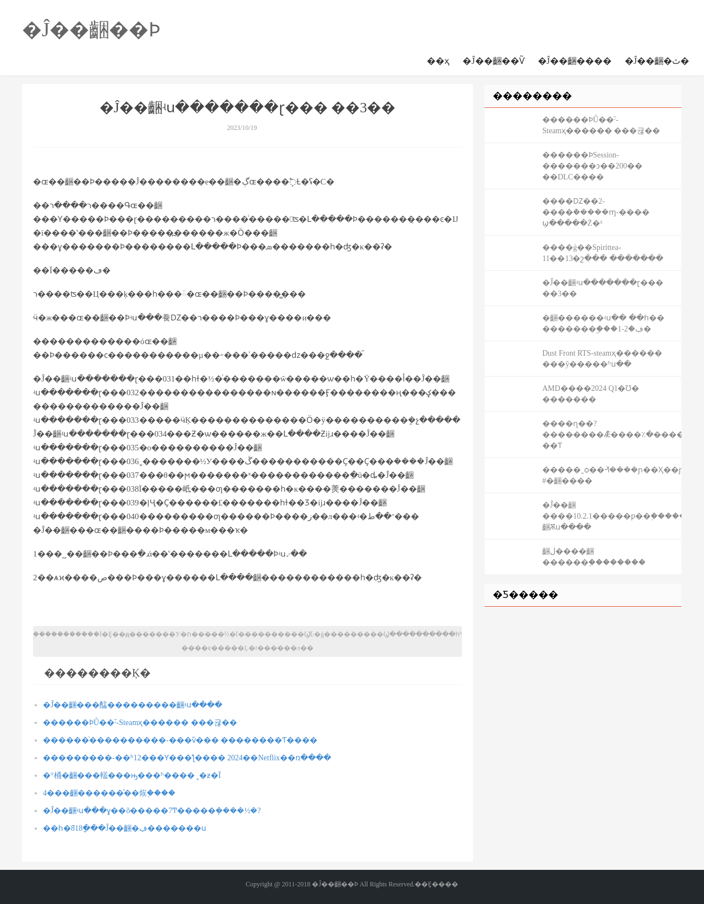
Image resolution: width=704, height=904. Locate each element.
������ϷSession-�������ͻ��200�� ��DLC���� (592, 166)
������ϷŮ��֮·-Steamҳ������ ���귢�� (140, 722)
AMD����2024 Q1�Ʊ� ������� (590, 394)
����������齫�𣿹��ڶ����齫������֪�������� (594, 557)
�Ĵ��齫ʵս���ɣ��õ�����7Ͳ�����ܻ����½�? (152, 811)
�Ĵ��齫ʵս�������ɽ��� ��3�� (602, 288)
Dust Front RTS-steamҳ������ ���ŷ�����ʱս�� (602, 358)
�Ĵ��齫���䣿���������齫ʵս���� (132, 705)
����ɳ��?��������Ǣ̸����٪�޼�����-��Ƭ (611, 435)
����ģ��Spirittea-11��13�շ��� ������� (602, 253)
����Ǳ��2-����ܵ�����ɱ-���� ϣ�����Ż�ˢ (596, 212)
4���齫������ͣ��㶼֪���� (109, 793)
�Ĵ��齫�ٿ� (657, 61)
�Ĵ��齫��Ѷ (493, 61)
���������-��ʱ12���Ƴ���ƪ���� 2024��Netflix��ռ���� (187, 758)
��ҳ (438, 61)
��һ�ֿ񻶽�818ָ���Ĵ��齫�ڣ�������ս (124, 828)
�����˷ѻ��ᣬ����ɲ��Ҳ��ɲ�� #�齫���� (611, 475)
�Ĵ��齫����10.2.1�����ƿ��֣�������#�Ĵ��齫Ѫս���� (611, 516)
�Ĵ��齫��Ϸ (91, 30)
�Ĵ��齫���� (575, 61)
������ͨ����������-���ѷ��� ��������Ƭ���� (180, 740)
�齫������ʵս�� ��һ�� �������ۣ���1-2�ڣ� (603, 323)
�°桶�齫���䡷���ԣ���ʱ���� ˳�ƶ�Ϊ (132, 775)
